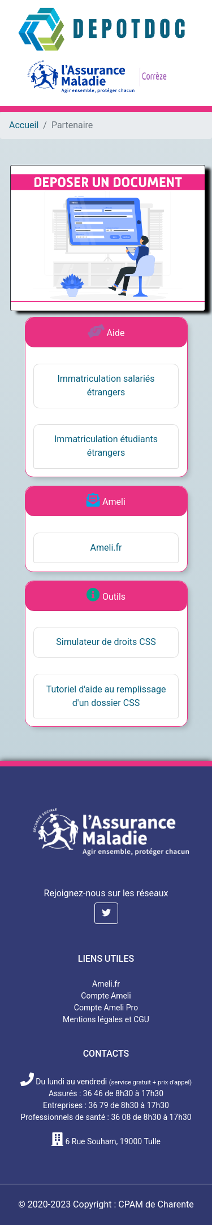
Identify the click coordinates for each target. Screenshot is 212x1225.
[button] (106, 913)
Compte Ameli (106, 995)
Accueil (23, 125)
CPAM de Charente (156, 1204)
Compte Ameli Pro (106, 1007)
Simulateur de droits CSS (105, 642)
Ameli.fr (106, 547)
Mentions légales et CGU (106, 1019)
